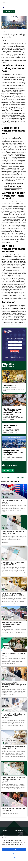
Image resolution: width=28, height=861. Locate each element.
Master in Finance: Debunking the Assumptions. (13, 809)
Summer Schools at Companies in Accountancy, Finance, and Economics (13, 779)
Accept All (14, 849)
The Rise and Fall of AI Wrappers (11, 426)
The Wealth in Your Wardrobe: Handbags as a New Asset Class (12, 594)
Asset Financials (19, 833)
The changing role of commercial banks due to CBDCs (13, 747)
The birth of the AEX (10, 386)
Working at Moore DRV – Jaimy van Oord (13, 654)
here (17, 41)
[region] (14, 848)
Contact (17, 835)
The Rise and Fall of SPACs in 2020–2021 (11, 501)
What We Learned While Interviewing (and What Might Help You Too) (13, 684)
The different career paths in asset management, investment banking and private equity (13, 411)
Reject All (14, 857)
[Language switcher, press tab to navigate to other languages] (11, 7)
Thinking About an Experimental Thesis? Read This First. (12, 563)
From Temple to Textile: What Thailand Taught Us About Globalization (11, 624)
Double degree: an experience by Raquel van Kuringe (12, 532)
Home (4, 833)
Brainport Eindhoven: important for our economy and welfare (13, 452)
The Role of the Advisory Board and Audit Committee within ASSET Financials (13, 715)
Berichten (5, 835)
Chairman (5, 387)
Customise (14, 853)
